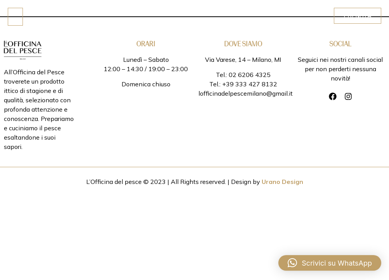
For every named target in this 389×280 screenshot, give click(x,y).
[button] (329, 263)
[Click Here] (15, 17)
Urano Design (282, 182)
